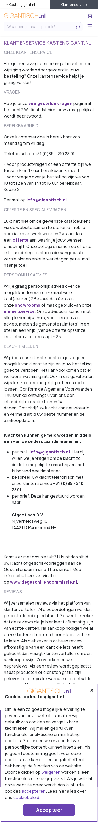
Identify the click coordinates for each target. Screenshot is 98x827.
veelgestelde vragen (50, 103)
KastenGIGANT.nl (22, 4)
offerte (20, 240)
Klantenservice (74, 4)
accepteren (33, 791)
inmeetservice (19, 311)
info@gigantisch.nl (47, 200)
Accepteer (49, 810)
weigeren (51, 772)
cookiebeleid (26, 797)
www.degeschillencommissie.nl (43, 582)
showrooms (28, 305)
